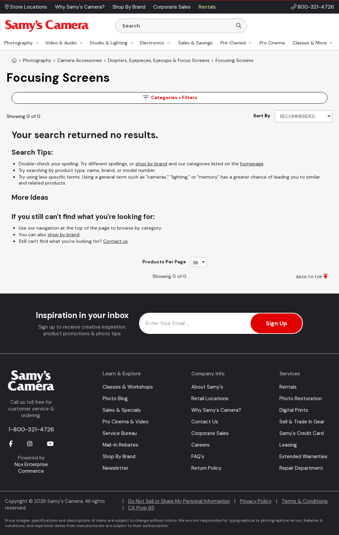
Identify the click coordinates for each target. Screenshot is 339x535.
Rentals (288, 387)
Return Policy (206, 468)
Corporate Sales (210, 433)
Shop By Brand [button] (129, 7)
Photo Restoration (300, 398)
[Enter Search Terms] (176, 26)
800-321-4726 (316, 6)
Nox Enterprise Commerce (31, 467)
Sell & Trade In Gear (301, 421)
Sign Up (276, 323)
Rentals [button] (207, 7)
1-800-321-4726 (31, 429)
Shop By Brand (119, 456)
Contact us (115, 241)
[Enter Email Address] (221, 323)
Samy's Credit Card (301, 433)
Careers (200, 445)
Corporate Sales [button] (172, 7)
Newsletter (115, 468)
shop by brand (151, 164)
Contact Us (204, 421)
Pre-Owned (233, 43)
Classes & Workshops (128, 387)
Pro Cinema (272, 43)
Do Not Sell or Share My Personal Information (179, 501)
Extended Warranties (303, 456)
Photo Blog (115, 398)
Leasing (288, 445)
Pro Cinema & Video (126, 421)
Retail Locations (209, 398)
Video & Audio (61, 43)
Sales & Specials (122, 410)
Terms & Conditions (305, 501)
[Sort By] (303, 116)
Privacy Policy (255, 501)
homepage (252, 164)
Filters (169, 97)
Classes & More (310, 43)
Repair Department (301, 468)
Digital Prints (293, 410)
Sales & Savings (195, 43)
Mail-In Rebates (120, 445)
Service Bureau (120, 433)
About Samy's (207, 387)
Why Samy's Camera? (216, 410)
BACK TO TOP (309, 277)
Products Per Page (164, 262)
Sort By (261, 116)
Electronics (152, 43)
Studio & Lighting (108, 43)
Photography (18, 43)
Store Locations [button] (26, 7)
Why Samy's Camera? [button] (80, 7)
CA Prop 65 (141, 508)
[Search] (238, 26)
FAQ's (197, 456)
